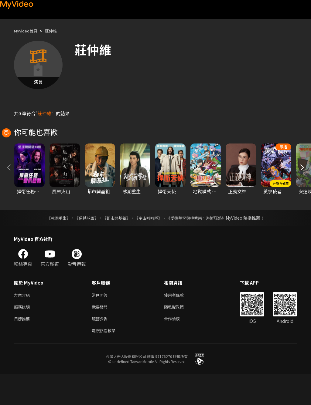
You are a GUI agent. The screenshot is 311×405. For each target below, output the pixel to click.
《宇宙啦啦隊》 (149, 245)
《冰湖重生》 (53, 245)
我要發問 (101, 335)
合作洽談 (177, 348)
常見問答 (101, 322)
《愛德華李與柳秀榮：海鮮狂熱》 (200, 245)
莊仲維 (56, 31)
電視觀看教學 (105, 360)
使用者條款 (179, 322)
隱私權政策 (179, 335)
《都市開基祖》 (115, 245)
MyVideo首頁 (28, 31)
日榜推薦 (23, 348)
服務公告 (101, 348)
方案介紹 (23, 322)
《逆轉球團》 (83, 245)
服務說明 (23, 335)
